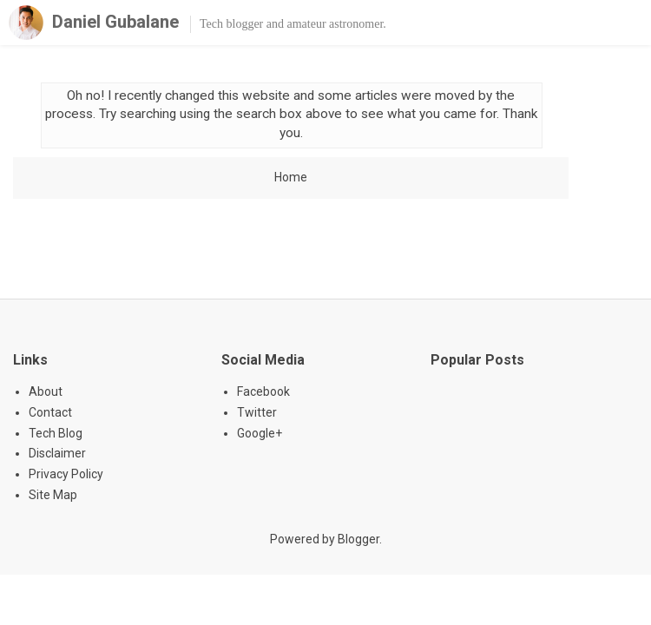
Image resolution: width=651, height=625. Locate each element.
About (45, 391)
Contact (50, 412)
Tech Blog (55, 433)
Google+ (259, 433)
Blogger (358, 539)
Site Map (53, 495)
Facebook (263, 391)
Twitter (257, 412)
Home (290, 177)
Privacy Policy (66, 474)
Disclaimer (57, 453)
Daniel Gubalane (115, 21)
